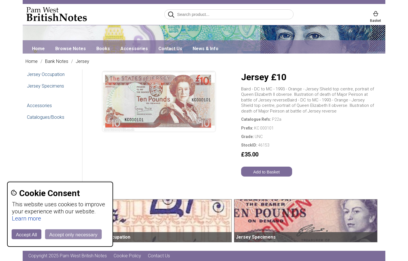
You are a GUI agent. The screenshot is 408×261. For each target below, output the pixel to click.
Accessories (134, 48)
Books (103, 48)
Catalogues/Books (45, 117)
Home (38, 48)
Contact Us (170, 48)
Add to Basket (266, 171)
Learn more (26, 218)
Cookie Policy (127, 255)
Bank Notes (56, 61)
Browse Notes (70, 48)
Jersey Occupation (46, 74)
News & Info (205, 48)
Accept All (26, 234)
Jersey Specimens (45, 86)
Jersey (82, 61)
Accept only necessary (73, 234)
